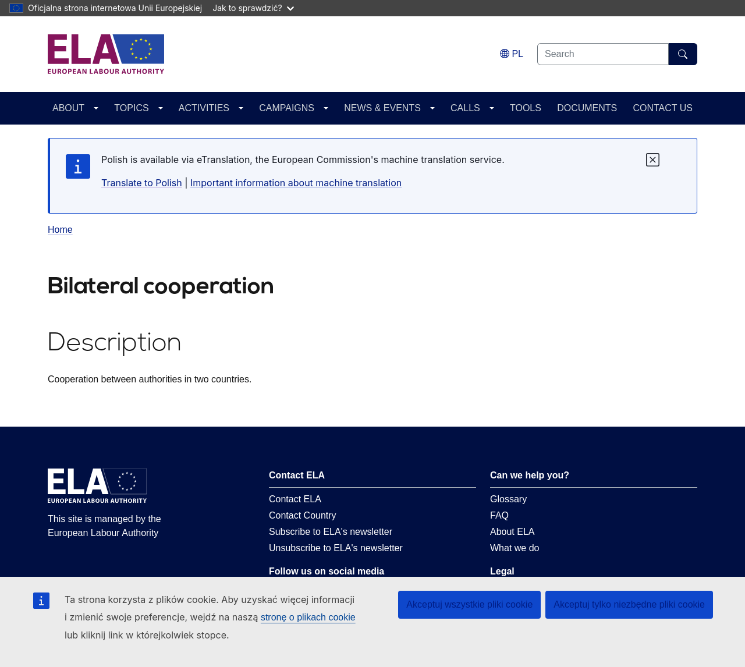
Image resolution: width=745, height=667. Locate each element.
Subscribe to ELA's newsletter (330, 532)
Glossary (508, 499)
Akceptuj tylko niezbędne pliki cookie (629, 604)
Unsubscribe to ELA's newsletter (336, 548)
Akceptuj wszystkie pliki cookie (469, 604)
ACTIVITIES (204, 108)
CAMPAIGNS (286, 108)
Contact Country (302, 515)
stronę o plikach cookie (308, 617)
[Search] (683, 54)
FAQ (499, 515)
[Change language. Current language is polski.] (511, 54)
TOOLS (525, 108)
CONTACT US (663, 108)
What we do (514, 548)
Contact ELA (295, 499)
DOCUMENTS (587, 108)
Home (60, 230)
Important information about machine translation (296, 183)
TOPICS (131, 108)
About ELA (512, 532)
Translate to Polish (141, 183)
